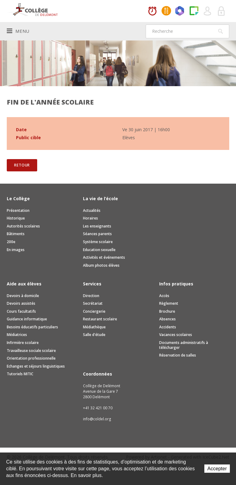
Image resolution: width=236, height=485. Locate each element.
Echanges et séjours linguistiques (36, 366)
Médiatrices (17, 334)
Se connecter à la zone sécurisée (221, 11)
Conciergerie (94, 311)
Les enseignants (97, 226)
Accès (164, 295)
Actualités (91, 210)
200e (11, 241)
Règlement (168, 303)
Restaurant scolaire (100, 319)
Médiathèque (94, 327)
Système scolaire (98, 241)
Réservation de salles (177, 355)
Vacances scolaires (175, 334)
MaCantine (166, 11)
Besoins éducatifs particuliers (32, 327)
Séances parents (97, 233)
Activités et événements (104, 257)
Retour (22, 165)
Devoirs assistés (21, 303)
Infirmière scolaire (23, 342)
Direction (91, 295)
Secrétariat (93, 303)
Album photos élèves (101, 265)
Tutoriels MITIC (20, 373)
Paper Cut (194, 11)
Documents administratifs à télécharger (183, 345)
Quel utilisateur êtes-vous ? (208, 11)
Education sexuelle (99, 249)
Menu (18, 31)
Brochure (167, 311)
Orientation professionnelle (31, 358)
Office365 (180, 11)
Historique (16, 218)
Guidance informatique (27, 319)
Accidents (167, 327)
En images (16, 249)
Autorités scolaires (23, 226)
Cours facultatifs (21, 311)
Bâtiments (16, 233)
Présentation (18, 210)
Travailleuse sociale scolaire (31, 350)
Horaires (152, 11)
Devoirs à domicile (23, 295)
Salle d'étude (94, 334)
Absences (167, 319)
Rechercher (220, 31)
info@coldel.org (97, 419)
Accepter (217, 468)
